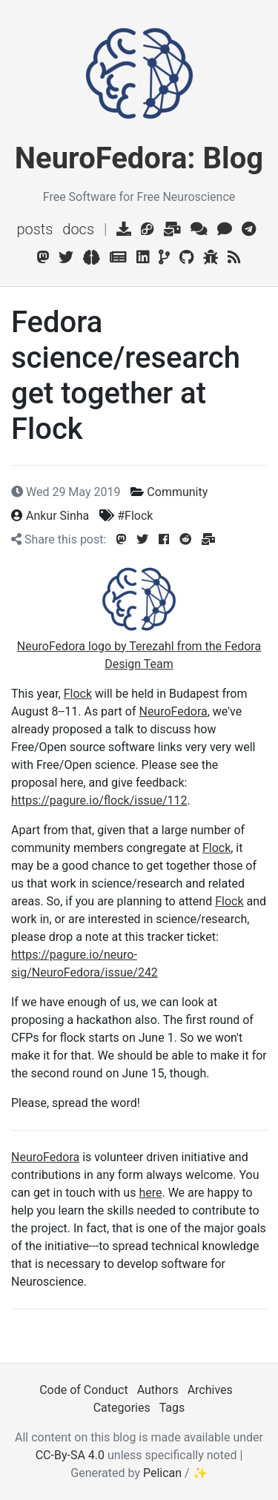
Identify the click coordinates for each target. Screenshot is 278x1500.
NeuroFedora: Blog (139, 158)
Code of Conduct (83, 1390)
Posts (34, 229)
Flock (78, 694)
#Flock (135, 516)
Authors (158, 1390)
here (150, 1193)
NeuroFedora (173, 711)
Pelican (162, 1473)
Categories (121, 1408)
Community (177, 492)
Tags (172, 1408)
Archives (210, 1390)
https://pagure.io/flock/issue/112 (99, 800)
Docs (78, 229)
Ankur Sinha (57, 516)
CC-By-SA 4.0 (70, 1455)
